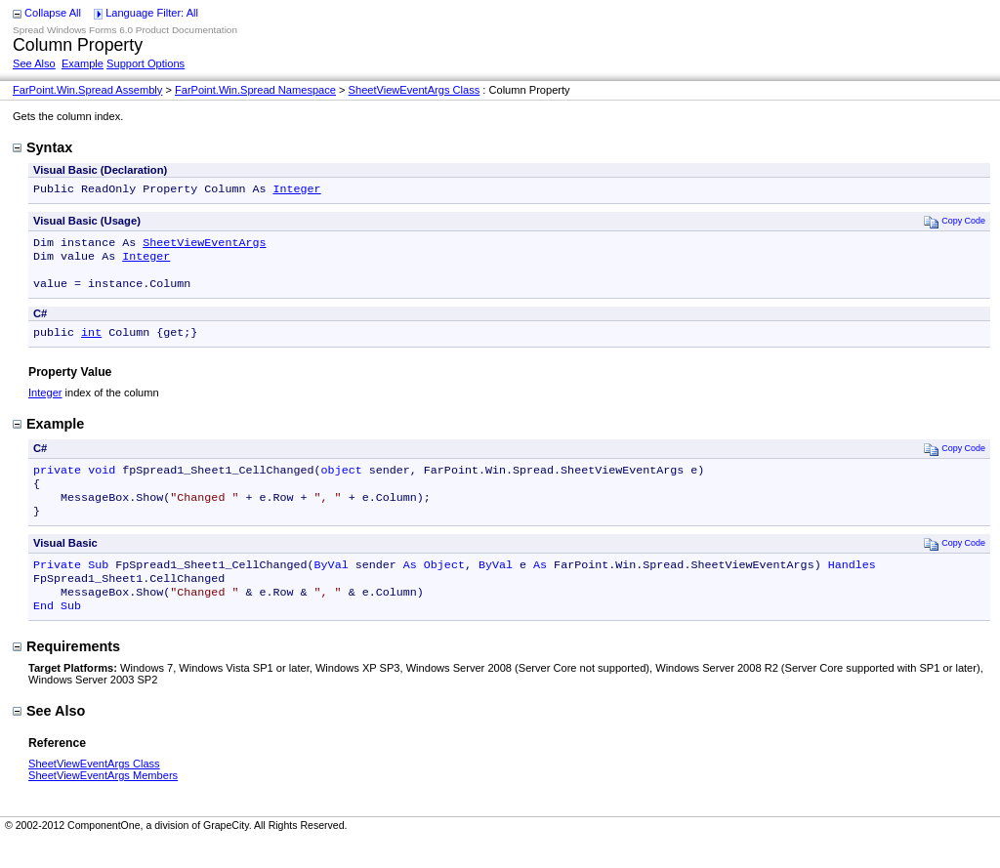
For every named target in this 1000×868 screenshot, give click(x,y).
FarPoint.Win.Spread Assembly (87, 90)
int (91, 343)
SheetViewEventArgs (204, 246)
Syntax (42, 147)
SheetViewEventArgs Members (103, 802)
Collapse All (52, 13)
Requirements (66, 674)
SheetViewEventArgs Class (414, 90)
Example (83, 63)
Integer (296, 190)
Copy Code (954, 223)
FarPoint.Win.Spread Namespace (255, 90)
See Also (34, 63)
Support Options (145, 63)
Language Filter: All (151, 13)
